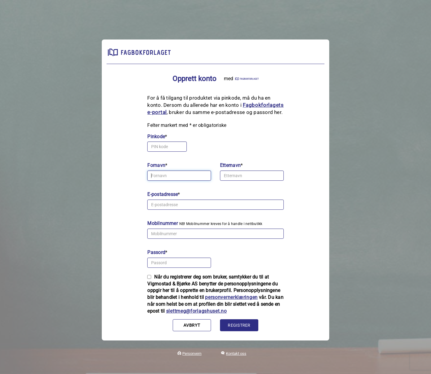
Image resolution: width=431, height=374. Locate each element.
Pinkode (156, 136)
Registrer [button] (239, 325)
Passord (156, 252)
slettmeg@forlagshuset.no (196, 311)
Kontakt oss (236, 353)
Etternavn (230, 165)
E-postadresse (162, 194)
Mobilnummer (162, 223)
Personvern (191, 353)
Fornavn (156, 165)
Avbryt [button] (191, 325)
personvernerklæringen (231, 297)
